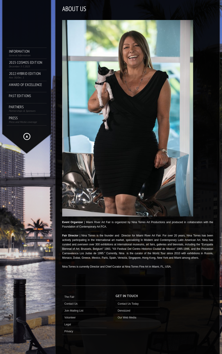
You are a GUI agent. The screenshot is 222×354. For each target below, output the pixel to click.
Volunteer (70, 317)
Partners (22, 108)
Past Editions (20, 96)
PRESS (23, 120)
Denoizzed (124, 310)
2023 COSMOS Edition (25, 64)
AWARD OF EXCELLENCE (25, 84)
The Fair (69, 296)
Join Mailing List (73, 310)
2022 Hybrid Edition (25, 75)
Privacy (68, 331)
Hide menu (27, 136)
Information (19, 53)
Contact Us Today (128, 303)
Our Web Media (127, 317)
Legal (67, 324)
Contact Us (70, 303)
